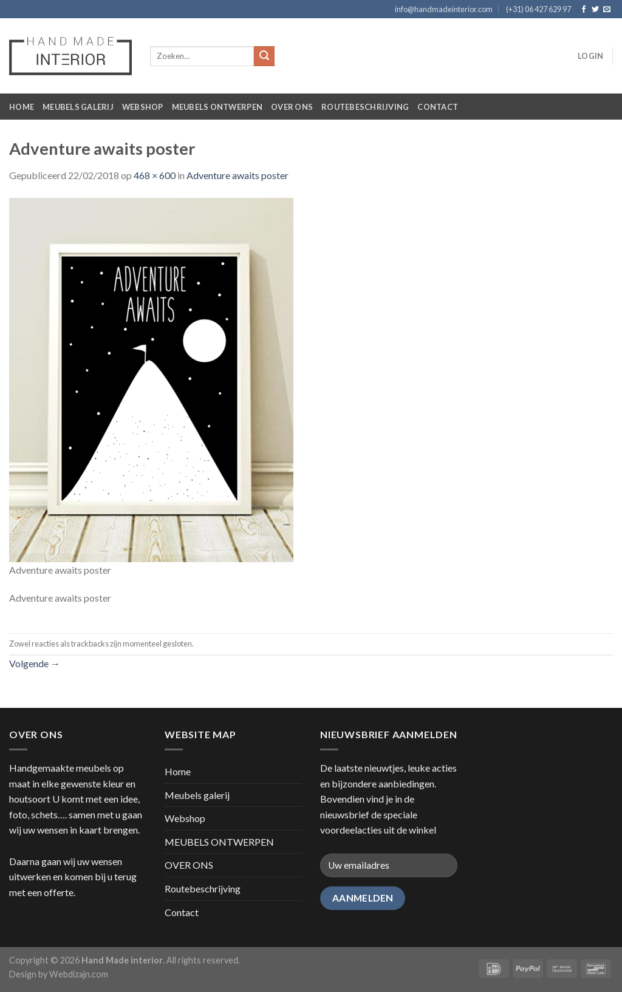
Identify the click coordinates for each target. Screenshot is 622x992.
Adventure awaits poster (237, 175)
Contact (437, 107)
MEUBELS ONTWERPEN (217, 107)
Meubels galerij (78, 107)
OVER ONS (292, 107)
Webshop (142, 107)
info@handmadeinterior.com (444, 9)
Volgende (34, 663)
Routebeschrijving (365, 107)
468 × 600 (155, 175)
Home (21, 107)
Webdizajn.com (78, 974)
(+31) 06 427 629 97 (538, 9)
